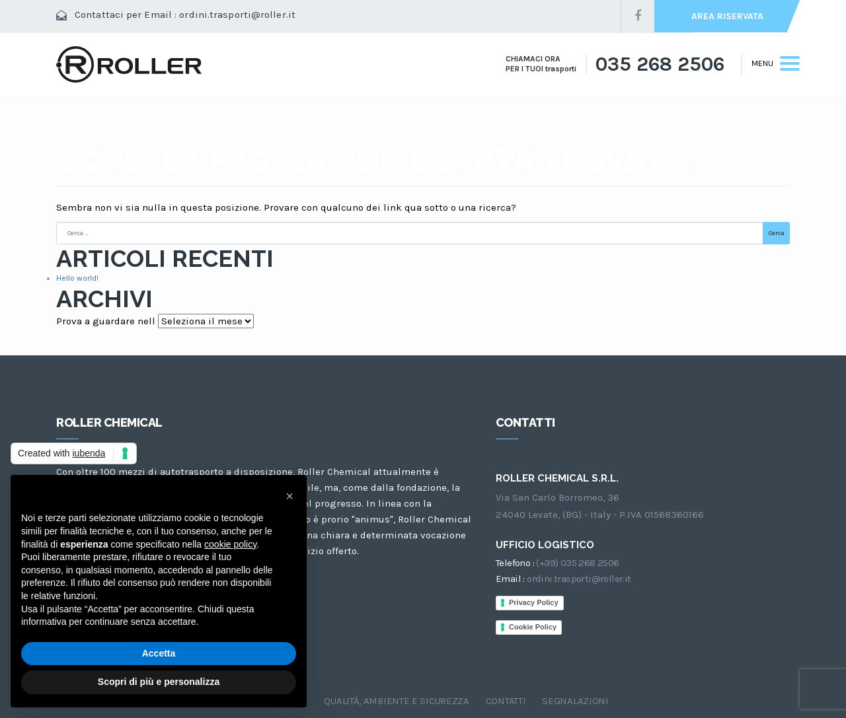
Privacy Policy (533, 602)
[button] (289, 496)
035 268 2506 (660, 64)
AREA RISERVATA (727, 16)
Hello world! (77, 278)
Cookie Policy (533, 627)
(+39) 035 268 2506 (577, 563)
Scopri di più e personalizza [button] (158, 681)
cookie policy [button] (230, 544)
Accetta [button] (159, 653)
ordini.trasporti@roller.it (237, 14)
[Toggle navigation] (771, 64)
